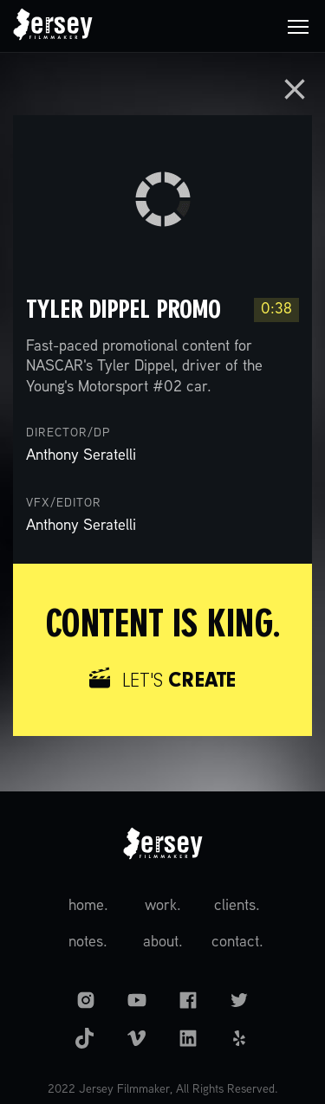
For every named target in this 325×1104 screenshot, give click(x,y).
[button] (298, 26)
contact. (237, 942)
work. (163, 906)
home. (88, 906)
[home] (53, 26)
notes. (87, 942)
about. (163, 942)
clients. (237, 906)
